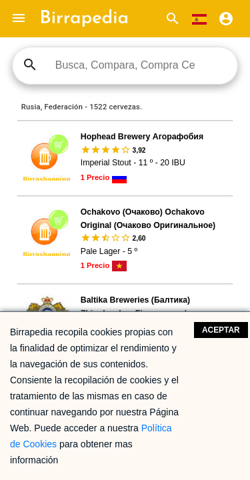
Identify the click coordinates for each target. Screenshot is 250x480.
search (30, 65)
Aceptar (221, 330)
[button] (19, 19)
